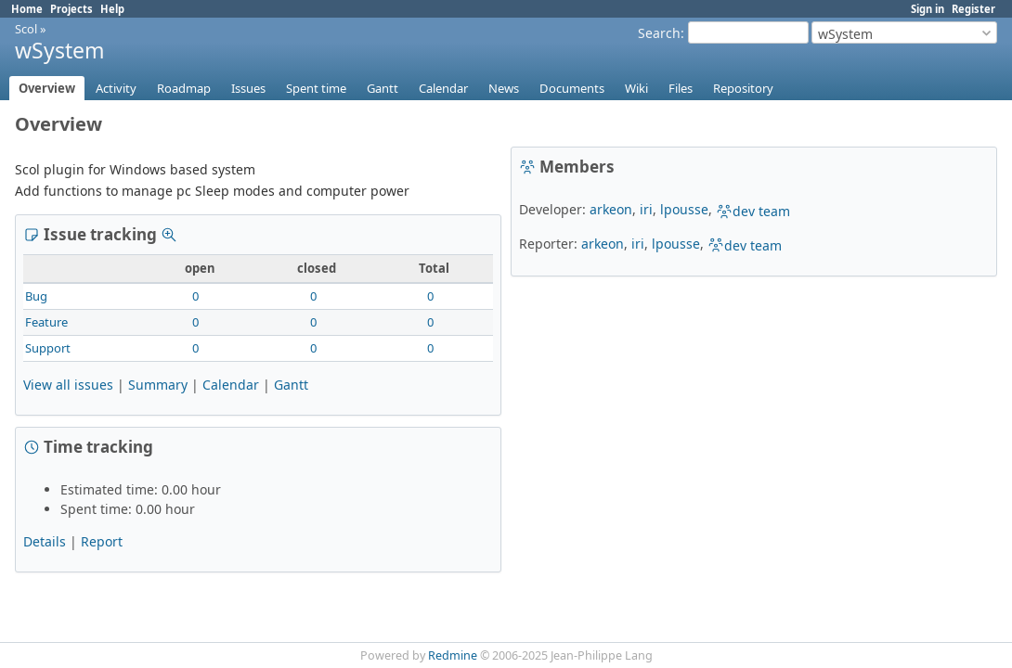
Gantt (382, 88)
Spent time (316, 88)
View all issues (68, 384)
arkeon (611, 209)
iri (646, 209)
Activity (116, 88)
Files (680, 88)
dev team (753, 211)
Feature (46, 322)
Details (44, 541)
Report (102, 541)
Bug (36, 296)
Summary (158, 384)
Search (659, 33)
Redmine (452, 655)
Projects (71, 9)
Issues (248, 88)
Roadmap (184, 88)
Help (112, 9)
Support (48, 348)
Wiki (636, 88)
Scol (26, 28)
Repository (743, 88)
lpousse (684, 209)
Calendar (443, 88)
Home (27, 9)
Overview (47, 88)
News (503, 88)
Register (973, 9)
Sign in (927, 9)
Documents (571, 88)
